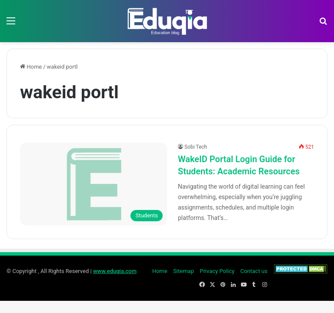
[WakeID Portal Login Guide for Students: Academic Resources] (93, 184)
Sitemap (183, 271)
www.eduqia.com (115, 271)
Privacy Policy (217, 271)
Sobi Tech (195, 147)
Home (31, 66)
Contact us (253, 271)
